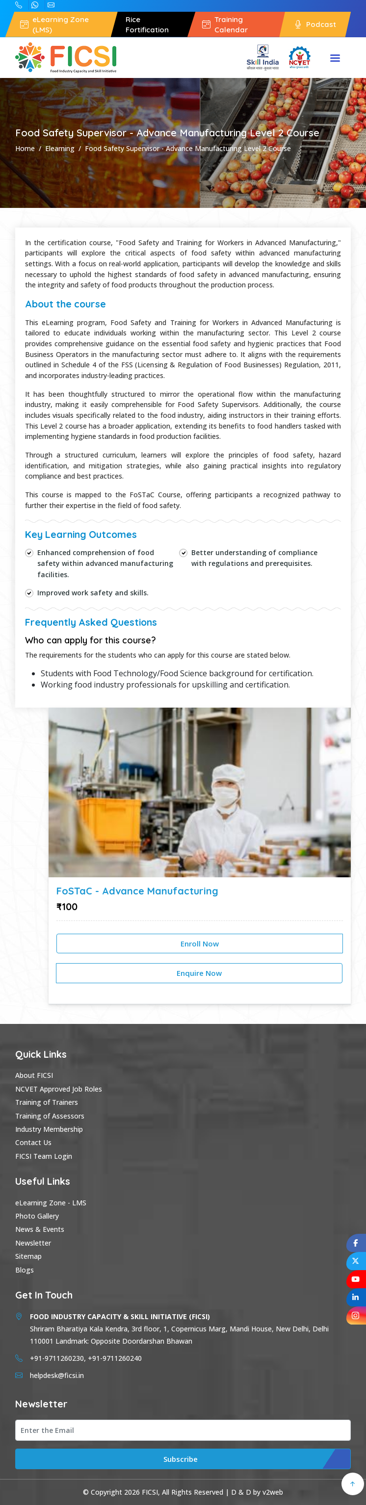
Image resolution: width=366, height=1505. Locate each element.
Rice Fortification (147, 24)
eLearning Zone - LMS (50, 1202)
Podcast (315, 24)
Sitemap (28, 1256)
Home (25, 148)
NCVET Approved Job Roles (58, 1089)
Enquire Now (199, 973)
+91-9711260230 (34, 4)
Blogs (24, 1270)
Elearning (60, 148)
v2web (272, 1492)
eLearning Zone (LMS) (54, 24)
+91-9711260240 (18, 4)
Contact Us (33, 1142)
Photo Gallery (37, 1216)
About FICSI (34, 1075)
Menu (335, 58)
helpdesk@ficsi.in (51, 4)
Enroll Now (200, 943)
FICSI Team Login (43, 1156)
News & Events (39, 1229)
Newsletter (33, 1243)
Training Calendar (225, 24)
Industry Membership (49, 1129)
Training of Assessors (49, 1116)
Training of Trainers (46, 1102)
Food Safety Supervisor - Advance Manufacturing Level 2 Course (188, 148)
